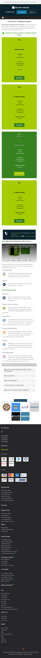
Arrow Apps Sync (4, 561)
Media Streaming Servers (6, 547)
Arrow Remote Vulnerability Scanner (9, 609)
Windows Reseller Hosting (6, 492)
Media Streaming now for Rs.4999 (28, 2)
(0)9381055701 (4, 438)
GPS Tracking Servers (5, 549)
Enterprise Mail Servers (6, 545)
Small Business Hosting (6, 513)
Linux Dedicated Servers (6, 539)
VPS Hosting (11, 343)
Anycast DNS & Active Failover (7, 565)
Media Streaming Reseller (6, 498)
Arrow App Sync (4, 595)
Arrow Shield (3, 601)
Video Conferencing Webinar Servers (8, 551)
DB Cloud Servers (5, 581)
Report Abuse (4, 642)
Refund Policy (4, 618)
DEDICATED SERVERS (5, 536)
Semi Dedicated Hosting (6, 517)
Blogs (2, 636)
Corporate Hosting (5, 515)
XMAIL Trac (3, 605)
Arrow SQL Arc (4, 603)
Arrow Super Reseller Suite (6, 607)
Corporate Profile (4, 628)
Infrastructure (4, 630)
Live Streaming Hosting (6, 519)
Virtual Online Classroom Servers (8, 553)
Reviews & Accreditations (6, 634)
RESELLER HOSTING (5, 487)
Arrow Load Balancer (5, 559)
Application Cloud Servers (7, 579)
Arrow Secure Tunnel (5, 599)
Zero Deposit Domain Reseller (7, 500)
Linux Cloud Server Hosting (6, 573)
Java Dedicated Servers (6, 543)
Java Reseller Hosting (5, 494)
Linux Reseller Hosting (5, 490)
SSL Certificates (4, 531)
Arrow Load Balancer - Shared (7, 521)
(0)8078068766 (4, 441)
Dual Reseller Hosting (5, 496)
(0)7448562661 (4, 436)
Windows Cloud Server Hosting (7, 575)
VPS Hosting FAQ (7, 365)
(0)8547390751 (4, 439)
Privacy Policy (4, 616)
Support (2, 638)
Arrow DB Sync (4, 563)
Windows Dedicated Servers (7, 541)
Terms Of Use (4, 620)
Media (2, 632)
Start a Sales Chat (5, 428)
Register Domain (4, 527)
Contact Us (3, 640)
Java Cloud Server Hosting (6, 577)
